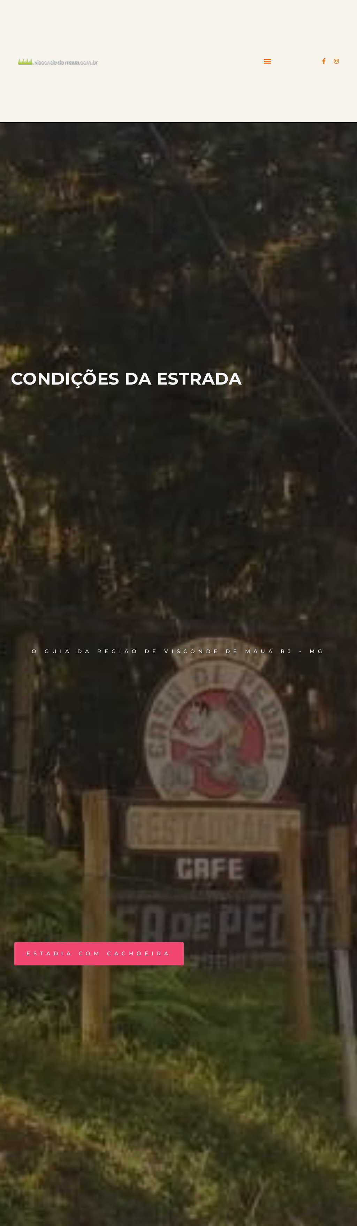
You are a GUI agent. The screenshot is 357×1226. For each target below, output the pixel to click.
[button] (267, 61)
